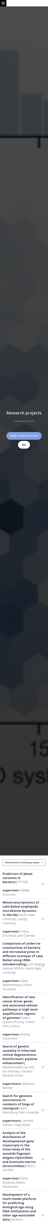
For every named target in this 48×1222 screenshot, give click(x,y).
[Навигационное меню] (3, 3)
